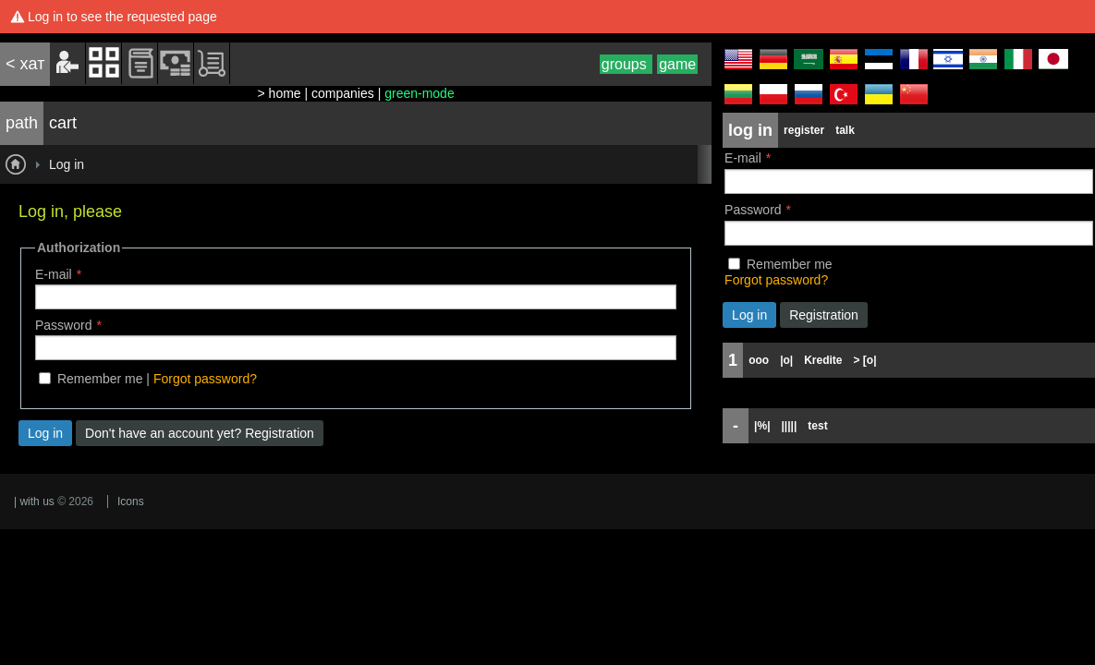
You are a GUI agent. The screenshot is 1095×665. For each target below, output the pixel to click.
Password (63, 325)
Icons (130, 501)
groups (626, 64)
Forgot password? (205, 378)
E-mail (53, 274)
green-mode (419, 93)
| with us (34, 501)
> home (279, 93)
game (677, 64)
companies (342, 93)
